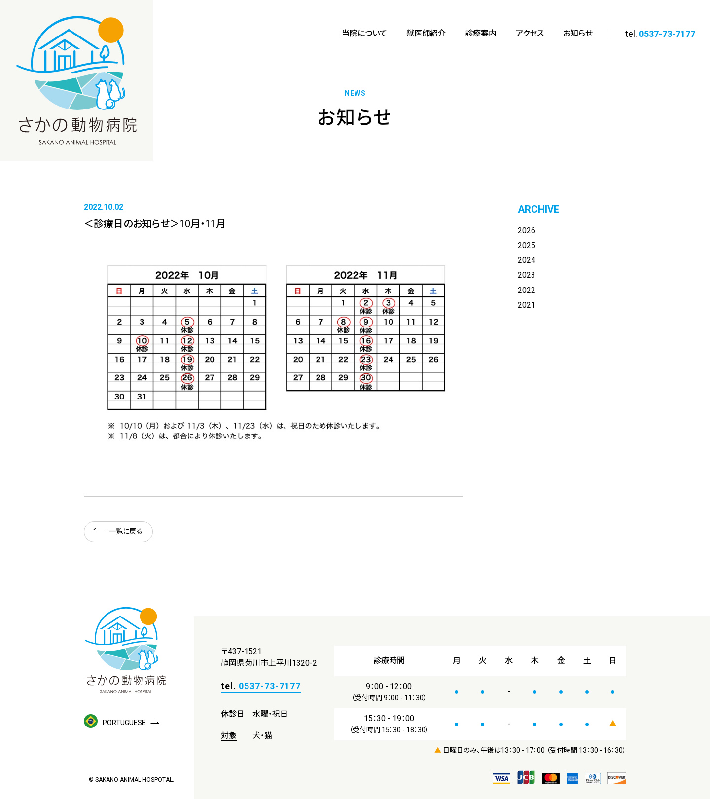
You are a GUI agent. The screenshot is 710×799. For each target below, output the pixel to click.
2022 (526, 290)
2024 (526, 260)
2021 (526, 305)
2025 (526, 245)
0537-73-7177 (667, 34)
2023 (526, 275)
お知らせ (578, 34)
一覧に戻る (125, 531)
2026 (526, 230)
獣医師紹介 (426, 34)
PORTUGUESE (115, 722)
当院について (364, 34)
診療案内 (481, 34)
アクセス (530, 34)
